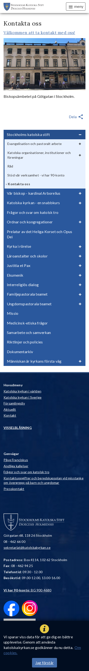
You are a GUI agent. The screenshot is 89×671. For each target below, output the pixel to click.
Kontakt (10, 415)
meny (75, 6)
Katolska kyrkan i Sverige (23, 397)
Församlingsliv (14, 403)
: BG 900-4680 (28, 590)
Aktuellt (10, 409)
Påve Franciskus (16, 460)
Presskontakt (14, 489)
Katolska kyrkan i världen (22, 391)
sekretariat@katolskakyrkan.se (27, 547)
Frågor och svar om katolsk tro (26, 472)
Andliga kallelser (16, 466)
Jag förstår (44, 662)
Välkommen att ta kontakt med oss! (39, 32)
